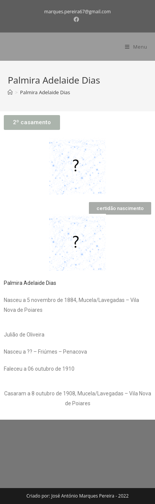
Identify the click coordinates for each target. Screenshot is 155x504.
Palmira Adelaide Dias (30, 283)
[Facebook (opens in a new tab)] (77, 19)
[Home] (10, 92)
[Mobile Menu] (136, 47)
